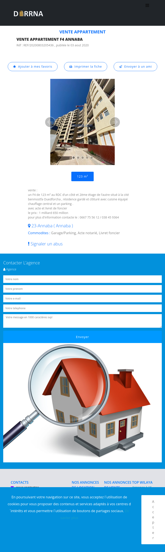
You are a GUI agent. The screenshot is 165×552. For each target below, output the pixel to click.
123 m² (82, 176)
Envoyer (82, 337)
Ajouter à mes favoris (32, 66)
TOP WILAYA (142, 482)
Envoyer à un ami (135, 66)
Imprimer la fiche (85, 66)
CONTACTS (20, 482)
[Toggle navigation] (147, 13)
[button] (50, 122)
